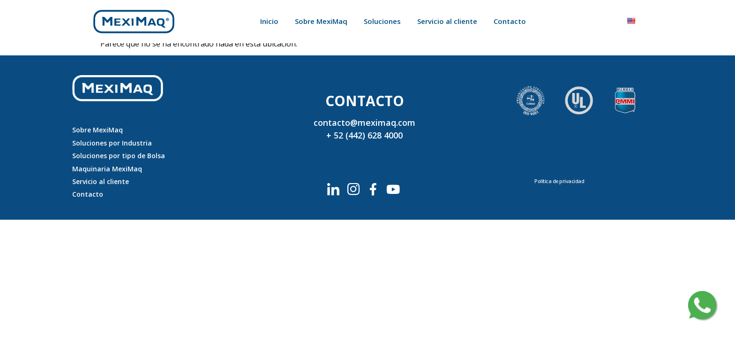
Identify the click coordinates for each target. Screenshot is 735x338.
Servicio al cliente (447, 21)
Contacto (510, 21)
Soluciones (382, 21)
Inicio (269, 21)
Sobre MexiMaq (321, 21)
